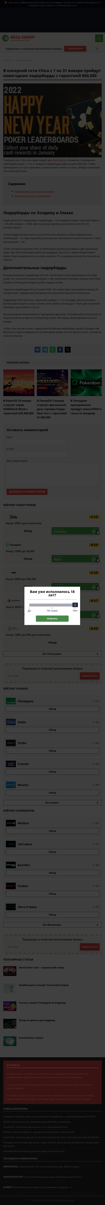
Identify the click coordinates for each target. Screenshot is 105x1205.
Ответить (52, 618)
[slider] (75, 605)
